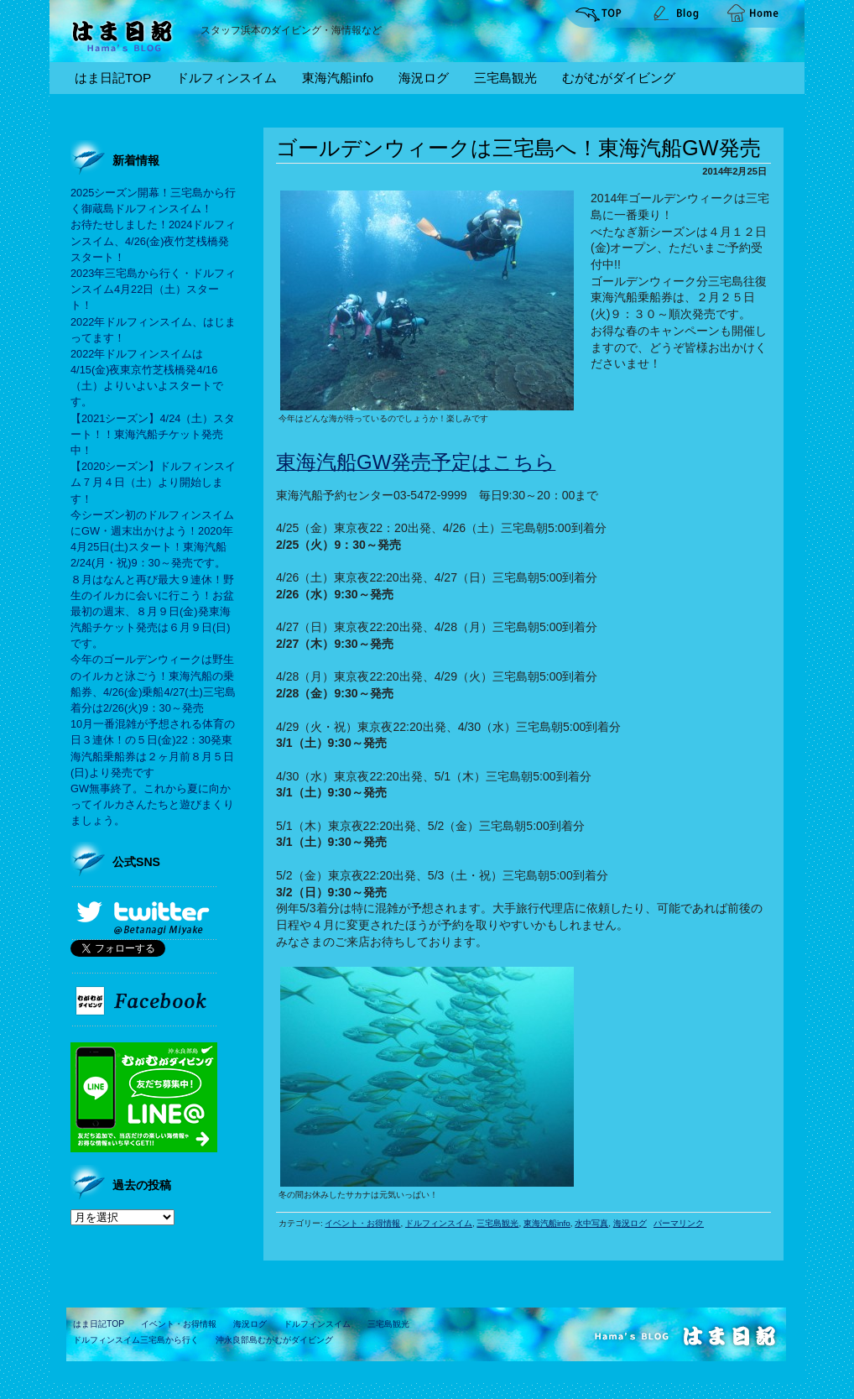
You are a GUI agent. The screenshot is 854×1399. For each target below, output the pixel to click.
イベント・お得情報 (362, 1223)
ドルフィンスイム (226, 77)
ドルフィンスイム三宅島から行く (136, 1339)
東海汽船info (337, 77)
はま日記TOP (113, 77)
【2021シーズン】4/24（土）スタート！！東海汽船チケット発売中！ (152, 434)
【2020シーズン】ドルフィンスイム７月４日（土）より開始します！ (153, 482)
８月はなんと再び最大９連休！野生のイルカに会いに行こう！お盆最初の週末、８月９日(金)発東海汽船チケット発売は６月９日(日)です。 (152, 611)
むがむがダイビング (618, 77)
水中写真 (591, 1223)
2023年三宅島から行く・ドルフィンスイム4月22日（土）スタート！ (153, 289)
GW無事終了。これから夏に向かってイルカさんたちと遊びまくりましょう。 (152, 804)
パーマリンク (679, 1223)
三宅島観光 (505, 77)
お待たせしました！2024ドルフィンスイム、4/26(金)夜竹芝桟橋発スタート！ (153, 240)
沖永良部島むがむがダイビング (274, 1339)
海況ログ (423, 77)
